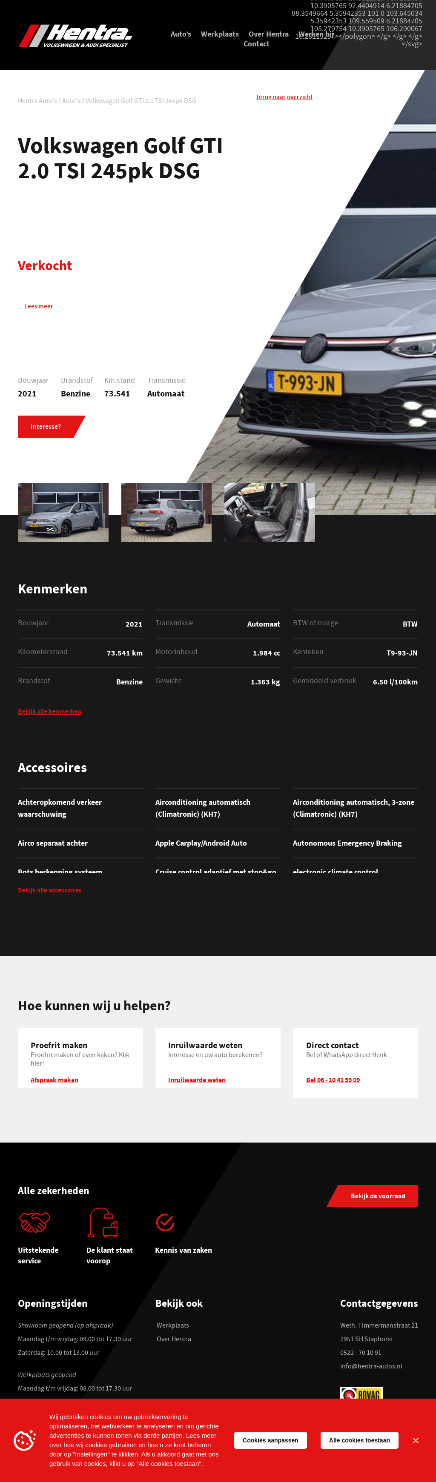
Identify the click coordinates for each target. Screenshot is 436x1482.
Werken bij (316, 34)
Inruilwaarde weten (197, 1080)
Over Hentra (269, 34)
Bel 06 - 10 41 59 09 (333, 1080)
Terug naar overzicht (284, 100)
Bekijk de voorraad (378, 1198)
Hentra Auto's (37, 101)
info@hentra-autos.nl (371, 1368)
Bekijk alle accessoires (50, 892)
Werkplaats (220, 34)
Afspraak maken (54, 1080)
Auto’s (181, 34)
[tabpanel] (52, 1240)
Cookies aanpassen (270, 1440)
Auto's (71, 101)
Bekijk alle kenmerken (49, 712)
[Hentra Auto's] (80, 36)
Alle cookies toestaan (359, 1440)
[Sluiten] (415, 1440)
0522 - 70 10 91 (361, 1354)
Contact (257, 43)
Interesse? (46, 428)
